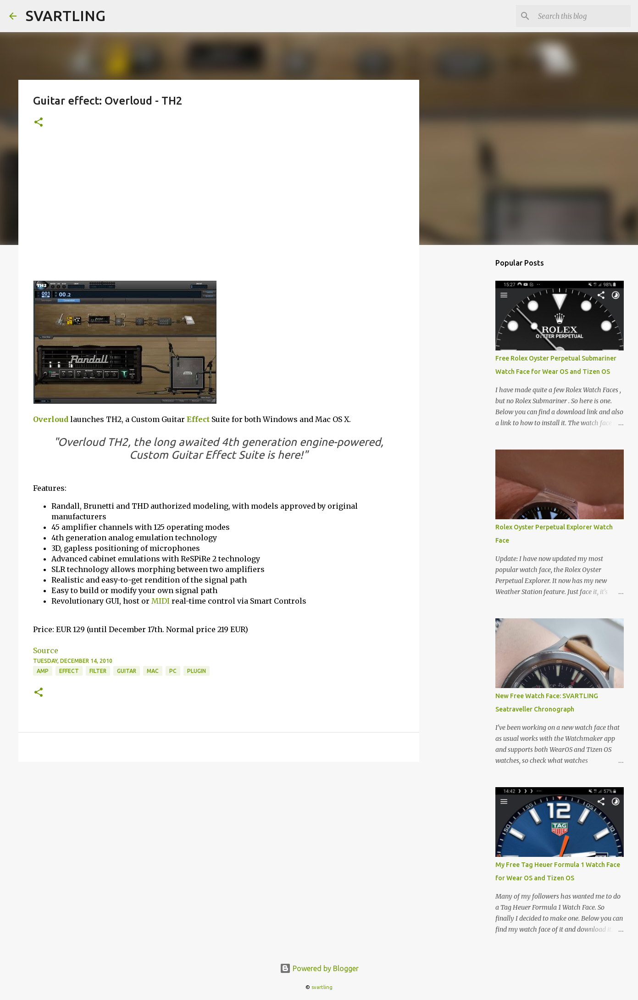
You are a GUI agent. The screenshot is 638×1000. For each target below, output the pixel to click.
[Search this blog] (582, 16)
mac (153, 671)
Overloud (50, 419)
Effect (198, 419)
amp (43, 671)
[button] (38, 123)
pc (173, 671)
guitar (126, 671)
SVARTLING (65, 15)
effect (69, 671)
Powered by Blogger (319, 968)
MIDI (160, 601)
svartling (322, 987)
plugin (196, 671)
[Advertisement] (219, 211)
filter (97, 671)
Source (45, 650)
